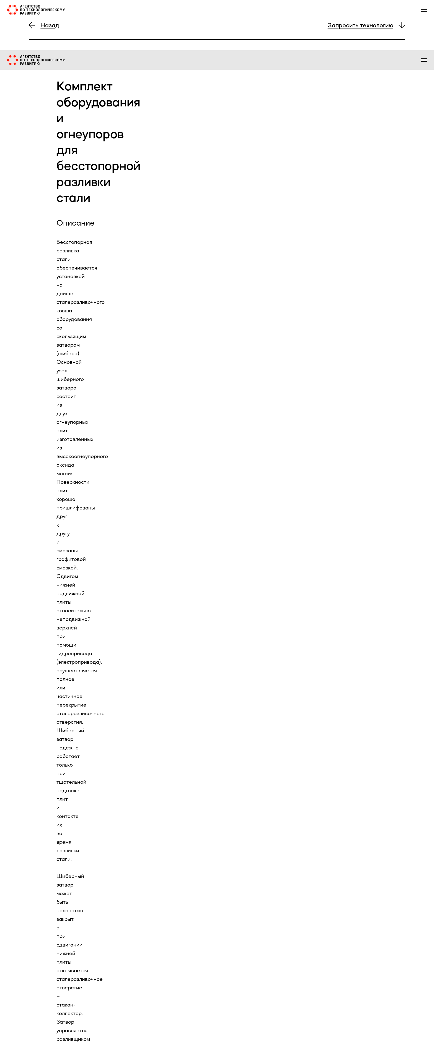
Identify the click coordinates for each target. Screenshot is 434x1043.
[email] (117, 1002)
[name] (117, 959)
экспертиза (303, 61)
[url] (117, 937)
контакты (397, 61)
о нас (229, 61)
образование (366, 61)
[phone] (117, 1024)
